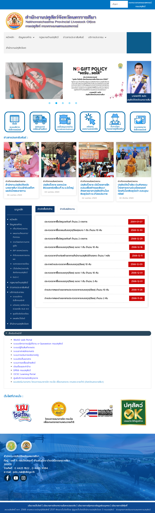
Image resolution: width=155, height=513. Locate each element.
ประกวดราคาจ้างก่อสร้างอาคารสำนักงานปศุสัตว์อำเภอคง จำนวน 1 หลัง (77, 255)
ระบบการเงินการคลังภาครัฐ (26, 355)
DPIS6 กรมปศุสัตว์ (22, 370)
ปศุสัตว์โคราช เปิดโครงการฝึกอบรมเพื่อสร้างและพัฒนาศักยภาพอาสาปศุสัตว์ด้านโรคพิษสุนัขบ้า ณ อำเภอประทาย (94, 189)
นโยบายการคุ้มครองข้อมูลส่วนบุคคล (94, 505)
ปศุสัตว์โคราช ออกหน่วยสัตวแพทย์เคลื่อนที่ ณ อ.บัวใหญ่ (58, 186)
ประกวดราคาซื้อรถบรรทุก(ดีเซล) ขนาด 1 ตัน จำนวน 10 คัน (71, 247)
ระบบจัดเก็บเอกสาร (22, 359)
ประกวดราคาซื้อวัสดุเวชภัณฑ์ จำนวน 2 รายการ (66, 221)
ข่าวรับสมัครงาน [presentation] (67, 209)
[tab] (45, 209)
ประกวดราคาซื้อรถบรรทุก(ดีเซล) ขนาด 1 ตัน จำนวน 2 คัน (71, 281)
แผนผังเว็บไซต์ (19, 318)
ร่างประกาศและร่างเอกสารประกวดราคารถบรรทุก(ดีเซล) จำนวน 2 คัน (76, 298)
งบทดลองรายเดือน (21, 263)
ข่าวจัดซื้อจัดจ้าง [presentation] (45, 209)
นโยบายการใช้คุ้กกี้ (119, 505)
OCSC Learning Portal (24, 374)
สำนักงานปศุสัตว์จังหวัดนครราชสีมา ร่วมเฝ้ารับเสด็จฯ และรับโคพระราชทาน (19, 187)
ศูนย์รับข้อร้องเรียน (21, 313)
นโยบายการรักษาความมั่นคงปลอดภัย (59, 505)
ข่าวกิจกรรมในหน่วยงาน (15, 181)
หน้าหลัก (13, 219)
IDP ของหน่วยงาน (20, 250)
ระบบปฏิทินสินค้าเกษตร (24, 347)
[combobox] (119, 4)
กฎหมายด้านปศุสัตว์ (19, 282)
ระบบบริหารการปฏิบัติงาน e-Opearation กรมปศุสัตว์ (38, 343)
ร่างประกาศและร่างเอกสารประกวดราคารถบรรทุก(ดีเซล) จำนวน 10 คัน (77, 289)
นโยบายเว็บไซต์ (34, 505)
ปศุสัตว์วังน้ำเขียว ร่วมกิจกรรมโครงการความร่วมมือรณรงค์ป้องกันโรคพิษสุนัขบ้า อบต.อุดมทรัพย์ (133, 189)
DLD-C (16, 277)
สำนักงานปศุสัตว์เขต (19, 323)
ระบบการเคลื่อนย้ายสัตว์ (24, 362)
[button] (51, 103)
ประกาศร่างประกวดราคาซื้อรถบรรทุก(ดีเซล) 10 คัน (68, 264)
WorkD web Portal (22, 339)
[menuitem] (10, 37)
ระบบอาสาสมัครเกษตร (23, 351)
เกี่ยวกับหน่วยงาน (20, 228)
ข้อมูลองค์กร (16, 224)
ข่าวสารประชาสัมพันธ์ (19, 287)
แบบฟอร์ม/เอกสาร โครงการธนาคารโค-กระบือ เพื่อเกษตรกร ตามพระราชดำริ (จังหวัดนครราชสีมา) (58, 381)
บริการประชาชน (17, 292)
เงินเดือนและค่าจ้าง (22, 366)
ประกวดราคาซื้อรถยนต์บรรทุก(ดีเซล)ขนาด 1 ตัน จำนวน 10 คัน (73, 230)
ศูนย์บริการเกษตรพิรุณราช (25, 378)
